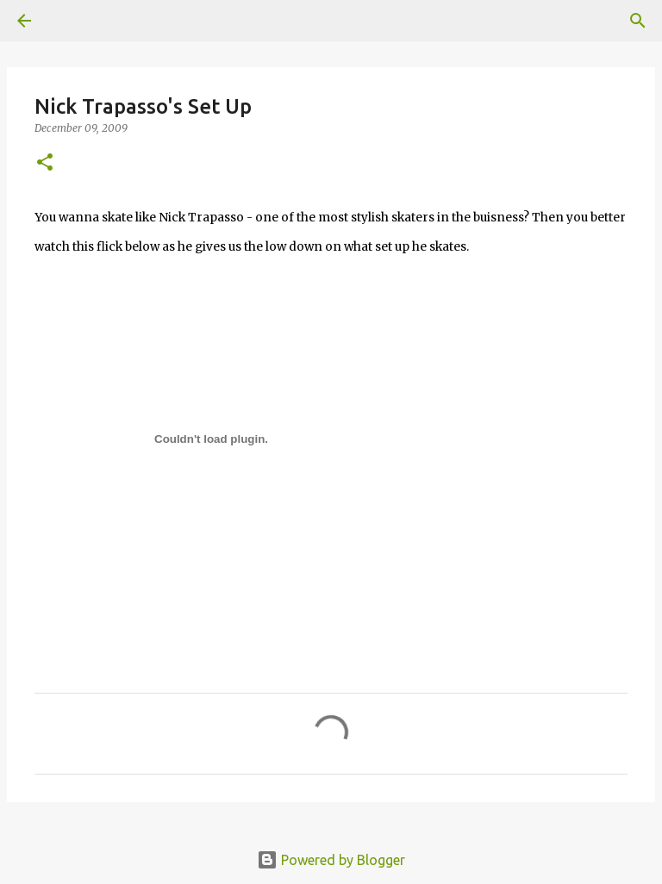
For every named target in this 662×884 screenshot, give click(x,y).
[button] (44, 163)
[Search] (638, 20)
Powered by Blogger (331, 860)
